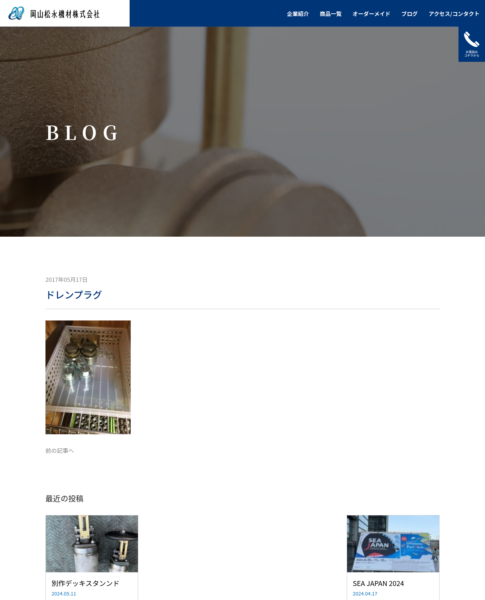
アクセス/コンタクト (454, 13)
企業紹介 (298, 13)
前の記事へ (59, 450)
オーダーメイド (371, 13)
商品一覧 (331, 13)
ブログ (409, 13)
